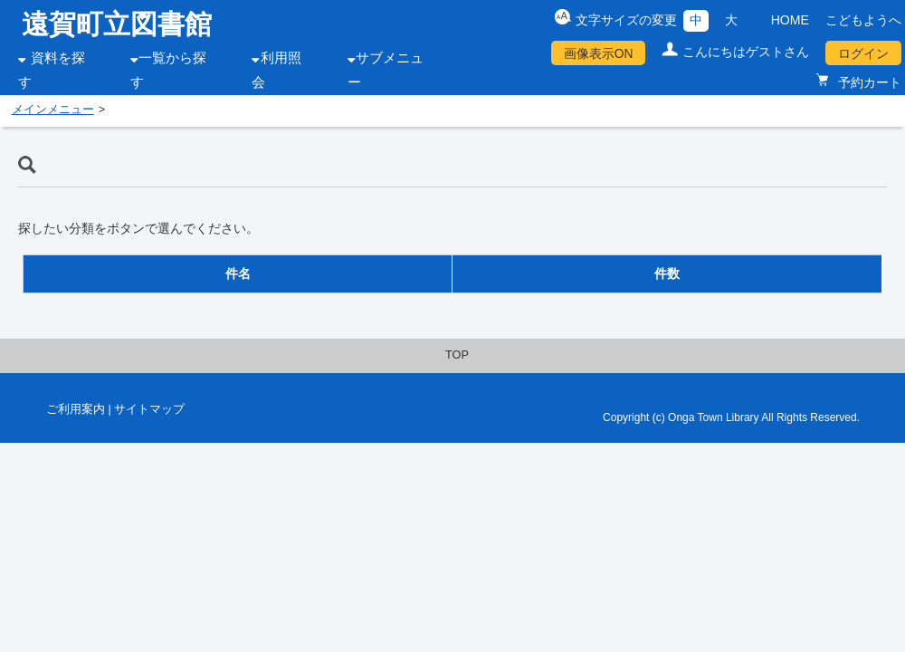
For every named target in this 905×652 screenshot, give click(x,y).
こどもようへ (863, 20)
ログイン (863, 53)
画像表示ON (599, 53)
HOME (790, 20)
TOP (457, 355)
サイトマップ (149, 409)
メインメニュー (53, 109)
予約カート (867, 82)
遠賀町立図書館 (117, 24)
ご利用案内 (75, 409)
